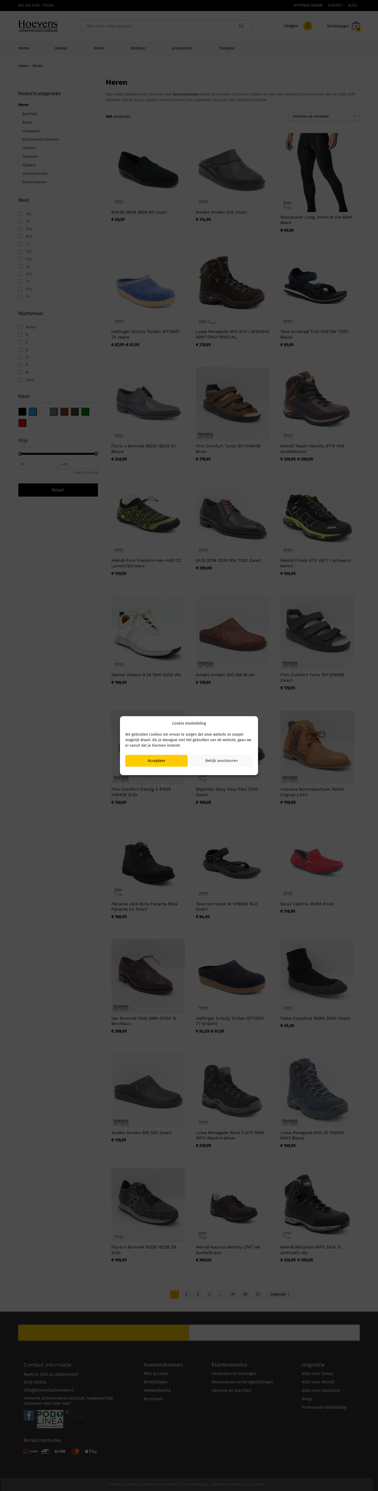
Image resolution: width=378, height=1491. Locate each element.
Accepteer (156, 760)
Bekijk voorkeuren (221, 760)
